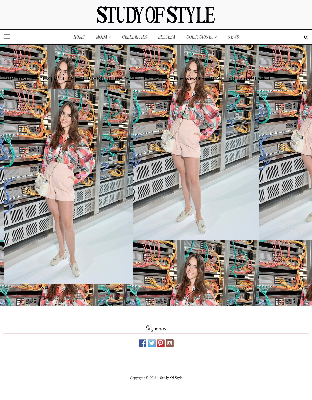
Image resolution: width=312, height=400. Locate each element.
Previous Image (15, 55)
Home (79, 36)
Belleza (167, 36)
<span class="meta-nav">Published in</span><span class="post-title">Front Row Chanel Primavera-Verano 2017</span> (99, 295)
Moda (101, 36)
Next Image (12, 61)
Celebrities (134, 36)
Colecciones (199, 36)
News (233, 36)
